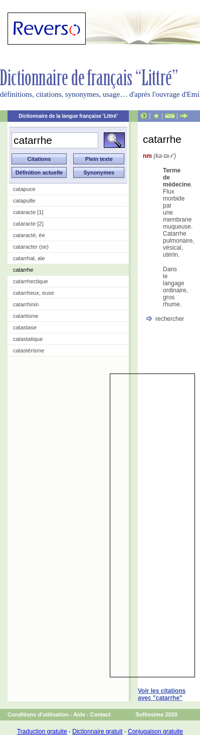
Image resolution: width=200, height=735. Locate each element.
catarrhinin (26, 304)
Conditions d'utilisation (38, 714)
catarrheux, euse (33, 293)
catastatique (28, 339)
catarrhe (23, 270)
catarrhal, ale (29, 258)
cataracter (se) (31, 247)
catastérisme (28, 350)
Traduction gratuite (42, 731)
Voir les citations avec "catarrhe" (161, 694)
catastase (25, 327)
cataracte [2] (28, 224)
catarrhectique (30, 281)
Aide (79, 714)
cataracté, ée (29, 235)
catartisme (26, 316)
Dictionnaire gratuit (97, 731)
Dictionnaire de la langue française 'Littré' (68, 116)
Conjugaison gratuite (155, 731)
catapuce (24, 189)
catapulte (24, 201)
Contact (100, 714)
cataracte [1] (28, 212)
